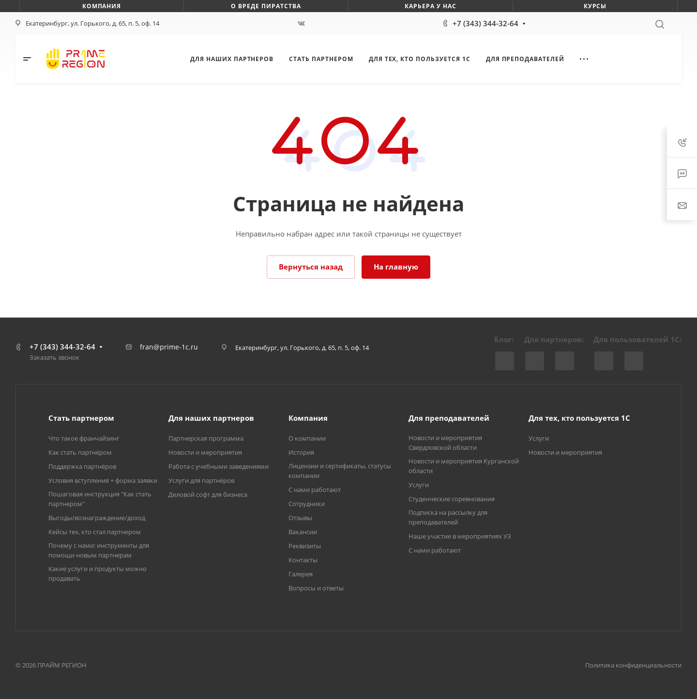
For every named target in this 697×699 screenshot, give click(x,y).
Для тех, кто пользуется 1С (579, 418)
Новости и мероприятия (205, 452)
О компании (307, 438)
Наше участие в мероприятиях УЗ (460, 536)
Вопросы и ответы (316, 588)
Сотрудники (306, 503)
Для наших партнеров (211, 418)
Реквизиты (304, 545)
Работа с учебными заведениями (218, 466)
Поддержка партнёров (82, 466)
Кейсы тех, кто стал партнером (94, 531)
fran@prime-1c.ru (169, 346)
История (301, 452)
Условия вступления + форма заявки (102, 480)
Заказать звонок (54, 357)
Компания (308, 418)
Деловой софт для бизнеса (207, 494)
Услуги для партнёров (201, 480)
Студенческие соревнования (452, 498)
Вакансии (302, 531)
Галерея (300, 574)
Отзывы (300, 517)
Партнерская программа (205, 438)
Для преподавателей (449, 418)
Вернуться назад (311, 266)
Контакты (303, 560)
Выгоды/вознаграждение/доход (96, 517)
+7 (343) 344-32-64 (485, 23)
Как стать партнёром (80, 452)
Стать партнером (81, 418)
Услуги (419, 484)
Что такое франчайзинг (84, 438)
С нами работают (314, 489)
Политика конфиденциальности (633, 665)
